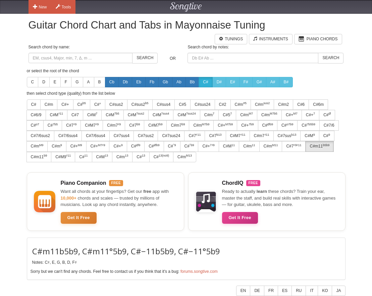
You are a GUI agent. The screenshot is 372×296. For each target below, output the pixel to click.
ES (284, 290)
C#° (97, 104)
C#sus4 (163, 104)
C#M (56, 114)
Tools (63, 6)
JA (338, 290)
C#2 (222, 104)
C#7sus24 (171, 135)
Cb (111, 82)
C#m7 (114, 125)
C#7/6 (329, 125)
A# (272, 82)
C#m (49, 104)
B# (285, 82)
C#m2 (283, 104)
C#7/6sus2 (40, 135)
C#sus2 (116, 104)
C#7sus (287, 135)
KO (325, 290)
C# (205, 82)
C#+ (65, 104)
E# (232, 82)
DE (257, 290)
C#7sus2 (146, 135)
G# (259, 82)
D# (219, 82)
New (40, 6)
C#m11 (319, 146)
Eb (138, 82)
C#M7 (92, 125)
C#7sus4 (121, 135)
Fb (152, 82)
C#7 (75, 115)
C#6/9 (36, 115)
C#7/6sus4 (67, 135)
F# (246, 82)
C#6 (301, 104)
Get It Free (78, 217)
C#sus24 (202, 104)
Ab (178, 82)
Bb (192, 82)
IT (312, 290)
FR (271, 290)
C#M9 (63, 156)
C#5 (182, 104)
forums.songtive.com (199, 271)
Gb (165, 82)
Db (125, 82)
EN (243, 290)
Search (145, 57)
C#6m (318, 104)
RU (299, 290)
